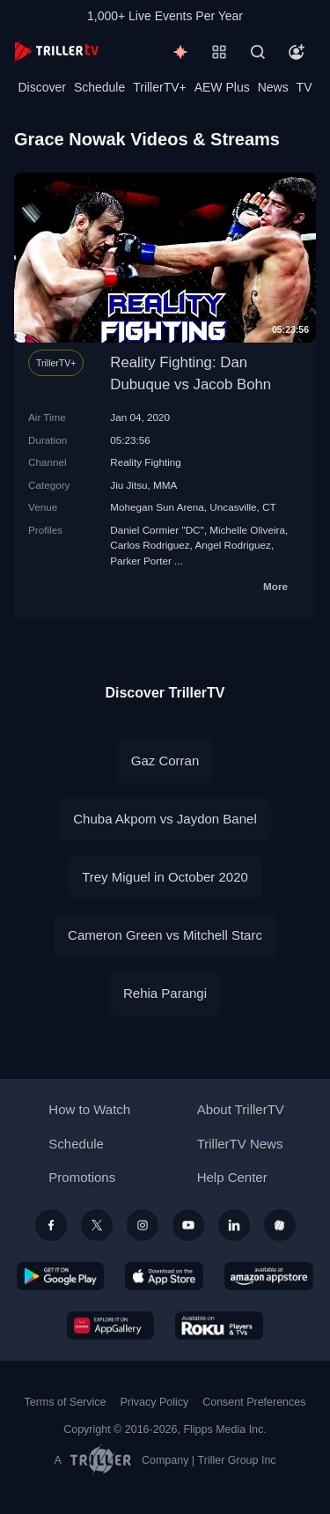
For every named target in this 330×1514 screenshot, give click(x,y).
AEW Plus (222, 87)
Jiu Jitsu (128, 485)
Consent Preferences (253, 1402)
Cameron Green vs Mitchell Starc (165, 934)
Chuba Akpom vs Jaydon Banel (164, 818)
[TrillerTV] (56, 51)
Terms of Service (65, 1402)
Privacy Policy (154, 1402)
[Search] (257, 52)
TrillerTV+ (160, 87)
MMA (165, 485)
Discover (41, 87)
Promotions (81, 1177)
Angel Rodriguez (232, 544)
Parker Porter (141, 560)
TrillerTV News (240, 1143)
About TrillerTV (240, 1109)
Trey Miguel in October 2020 (165, 876)
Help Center (232, 1177)
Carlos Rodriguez (149, 544)
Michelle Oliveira (247, 529)
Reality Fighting (145, 462)
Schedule (99, 87)
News (273, 87)
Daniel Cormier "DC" (156, 529)
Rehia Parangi (165, 993)
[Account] (296, 52)
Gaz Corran (165, 760)
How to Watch (89, 1109)
